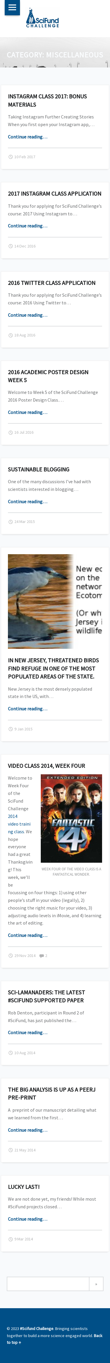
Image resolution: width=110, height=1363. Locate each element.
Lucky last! (24, 1186)
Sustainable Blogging (38, 469)
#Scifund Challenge (36, 1328)
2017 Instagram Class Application (54, 193)
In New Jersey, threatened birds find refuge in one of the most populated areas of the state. (53, 668)
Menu (12, 7)
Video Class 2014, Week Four (46, 765)
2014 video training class (19, 823)
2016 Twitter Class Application (51, 282)
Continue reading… (27, 137)
